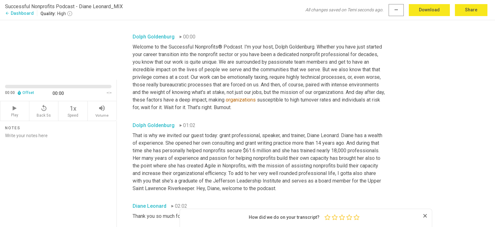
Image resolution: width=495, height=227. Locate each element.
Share (471, 9)
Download (429, 9)
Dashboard (19, 13)
